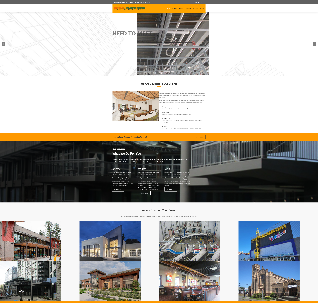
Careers (195, 8)
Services (174, 8)
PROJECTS (116, 169)
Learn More (117, 189)
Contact (202, 8)
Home (168, 8)
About (181, 8)
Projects (188, 8)
